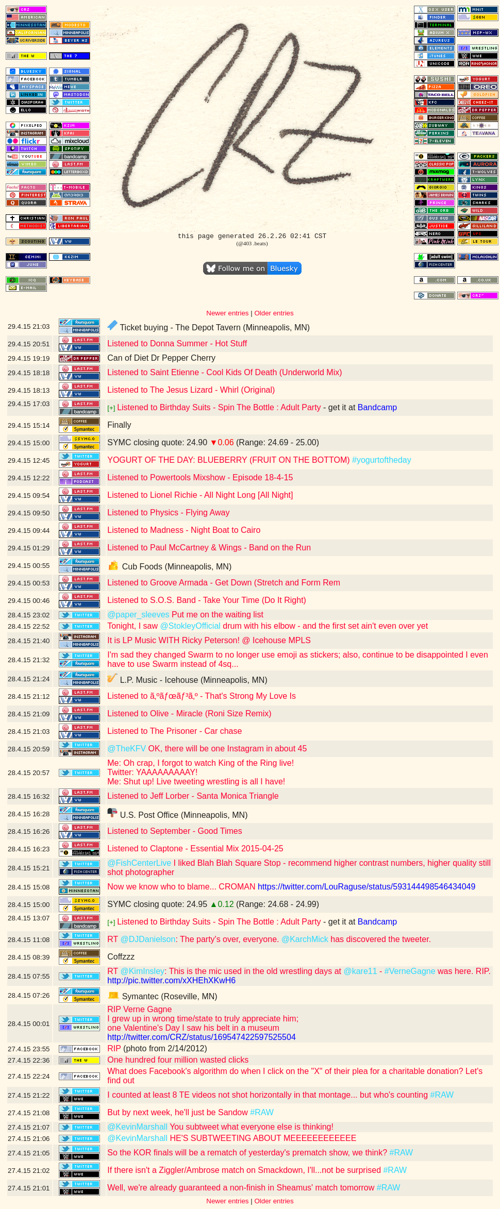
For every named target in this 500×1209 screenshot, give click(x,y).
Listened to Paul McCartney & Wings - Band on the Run (209, 547)
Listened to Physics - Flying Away (168, 512)
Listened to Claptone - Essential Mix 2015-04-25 (195, 848)
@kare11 (360, 971)
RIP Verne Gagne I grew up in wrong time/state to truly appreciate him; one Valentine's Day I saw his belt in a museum (202, 1018)
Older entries (273, 313)
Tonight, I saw (133, 626)
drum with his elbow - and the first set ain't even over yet (324, 626)
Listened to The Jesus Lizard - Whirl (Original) (191, 389)
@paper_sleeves (138, 614)
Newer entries (227, 313)
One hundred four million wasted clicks (177, 1059)
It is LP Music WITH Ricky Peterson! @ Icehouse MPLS (209, 640)
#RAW (442, 1094)
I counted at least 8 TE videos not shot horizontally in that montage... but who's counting (268, 1094)
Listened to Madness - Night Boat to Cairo (183, 530)
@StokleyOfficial (190, 626)
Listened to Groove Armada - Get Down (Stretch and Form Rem (223, 582)
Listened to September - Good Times (174, 831)
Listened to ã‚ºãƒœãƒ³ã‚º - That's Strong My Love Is (201, 696)
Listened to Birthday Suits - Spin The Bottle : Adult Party (219, 407)
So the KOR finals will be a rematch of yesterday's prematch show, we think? (248, 1152)
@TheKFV (126, 748)
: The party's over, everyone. (228, 939)
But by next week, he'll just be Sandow (178, 1112)
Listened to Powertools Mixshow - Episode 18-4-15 (200, 477)
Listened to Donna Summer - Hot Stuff (177, 343)
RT (113, 939)
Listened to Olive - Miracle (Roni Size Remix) (189, 713)
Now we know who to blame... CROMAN (181, 886)
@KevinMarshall (137, 1126)
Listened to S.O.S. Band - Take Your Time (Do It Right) (206, 600)
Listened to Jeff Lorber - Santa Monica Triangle (192, 796)
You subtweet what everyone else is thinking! (251, 1126)
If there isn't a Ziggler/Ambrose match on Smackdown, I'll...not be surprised (245, 1170)
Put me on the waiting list (216, 614)
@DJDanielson (147, 939)
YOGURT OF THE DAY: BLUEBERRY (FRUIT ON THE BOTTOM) (229, 460)
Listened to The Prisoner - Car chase (174, 731)
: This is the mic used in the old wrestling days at (253, 971)
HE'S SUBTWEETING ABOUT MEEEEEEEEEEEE (262, 1138)
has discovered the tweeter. (379, 939)
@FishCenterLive (139, 863)
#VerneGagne (410, 971)
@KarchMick (304, 939)
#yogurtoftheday (381, 460)
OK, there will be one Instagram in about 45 (226, 748)
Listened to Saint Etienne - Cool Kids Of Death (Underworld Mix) (224, 372)
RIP (114, 1048)
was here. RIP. (463, 971)
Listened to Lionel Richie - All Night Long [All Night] (200, 495)
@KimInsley (142, 971)
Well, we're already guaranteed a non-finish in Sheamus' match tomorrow (242, 1187)
